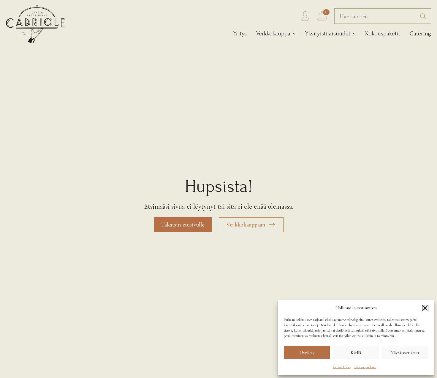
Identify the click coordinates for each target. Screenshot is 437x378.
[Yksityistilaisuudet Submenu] (353, 34)
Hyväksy (307, 352)
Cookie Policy (342, 367)
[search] (423, 16)
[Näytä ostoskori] (322, 16)
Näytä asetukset (404, 352)
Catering (420, 33)
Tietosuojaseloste (365, 367)
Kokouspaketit (382, 33)
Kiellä (356, 352)
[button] (425, 308)
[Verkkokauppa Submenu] (293, 34)
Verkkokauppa (273, 33)
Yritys (240, 33)
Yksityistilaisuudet (327, 33)
